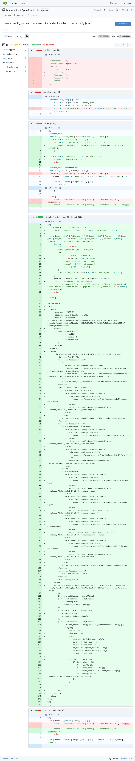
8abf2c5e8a (125, 36)
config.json (50, 50)
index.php (49, 124)
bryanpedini (13, 10)
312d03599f (104, 36)
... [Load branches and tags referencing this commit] (5, 30)
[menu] (130, 45)
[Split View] (124, 45)
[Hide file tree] (3, 44)
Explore (14, 3)
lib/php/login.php (52, 710)
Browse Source (122, 24)
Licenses (123, 758)
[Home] (5, 3)
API (130, 758)
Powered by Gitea (10, 758)
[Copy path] (58, 50)
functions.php (50, 92)
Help (23, 3)
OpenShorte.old (30, 10)
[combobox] (118, 45)
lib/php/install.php (55, 217)
